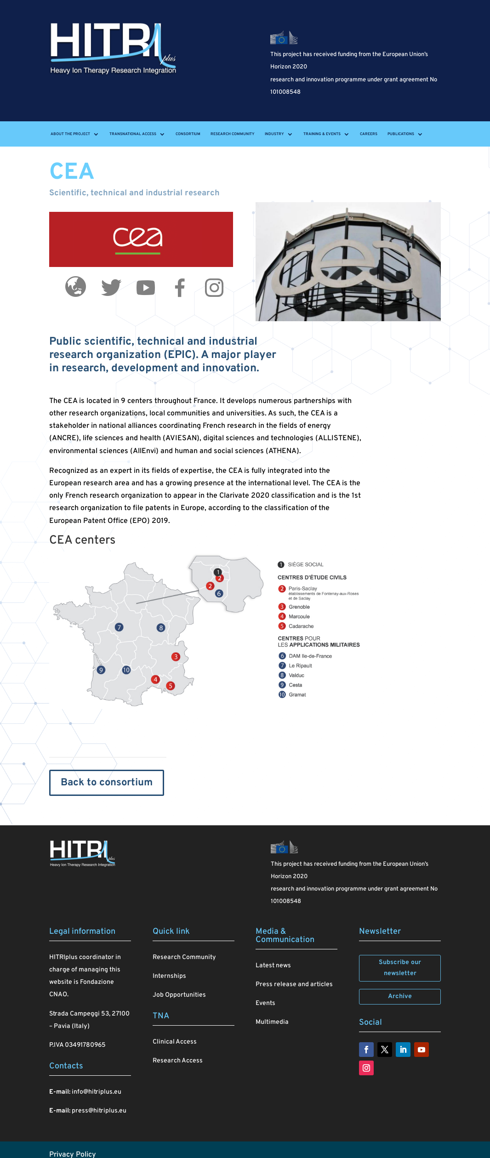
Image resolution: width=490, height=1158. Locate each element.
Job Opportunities (179, 995)
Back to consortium (107, 783)
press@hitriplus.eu (99, 1111)
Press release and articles (294, 984)
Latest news (273, 966)
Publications (400, 134)
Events (265, 1003)
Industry (274, 134)
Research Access (178, 1061)
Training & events (322, 134)
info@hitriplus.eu (96, 1092)
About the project (70, 134)
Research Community (233, 134)
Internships (169, 976)
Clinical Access (175, 1042)
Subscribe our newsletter (400, 968)
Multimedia (272, 1022)
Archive (400, 996)
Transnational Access (132, 134)
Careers (368, 134)
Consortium (188, 134)
